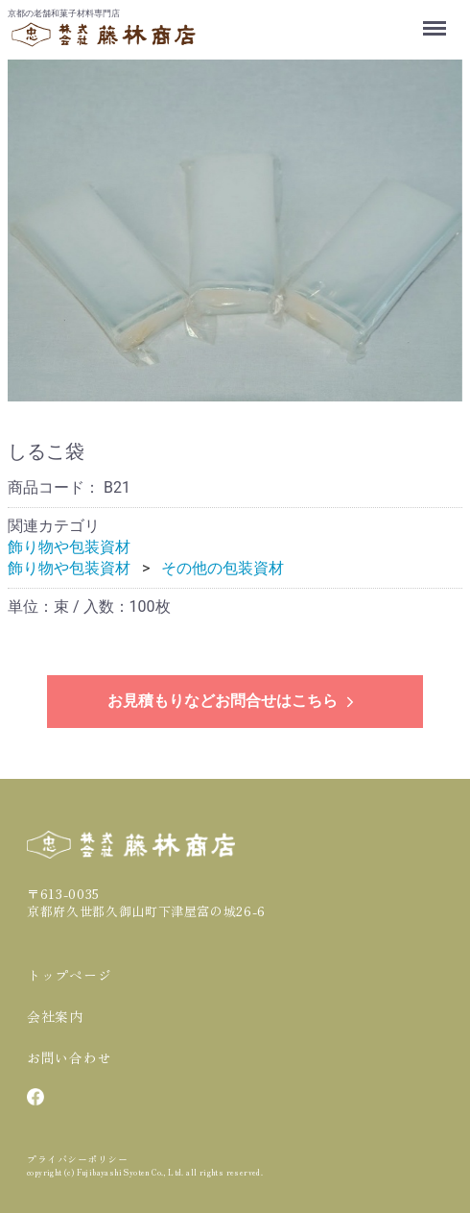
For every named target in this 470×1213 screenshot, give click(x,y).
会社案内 (55, 1016)
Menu (436, 19)
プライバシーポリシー (77, 1159)
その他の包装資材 (222, 568)
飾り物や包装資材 (69, 547)
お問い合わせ (69, 1057)
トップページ (69, 974)
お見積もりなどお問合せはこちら (232, 700)
